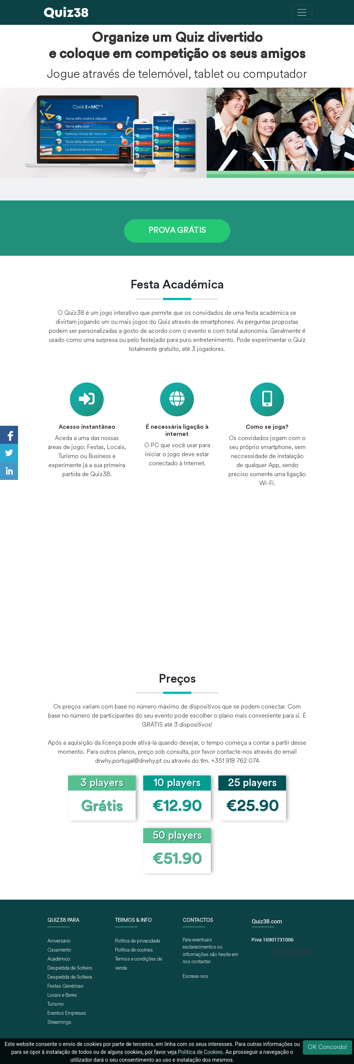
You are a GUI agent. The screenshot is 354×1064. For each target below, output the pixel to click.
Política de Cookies (200, 1052)
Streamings (59, 1022)
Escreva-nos (195, 976)
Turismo (55, 1004)
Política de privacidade (137, 941)
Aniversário (59, 941)
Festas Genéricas (65, 986)
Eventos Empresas (66, 1013)
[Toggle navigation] (301, 12)
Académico (58, 959)
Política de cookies (134, 950)
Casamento (59, 950)
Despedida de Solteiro (69, 968)
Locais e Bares (62, 995)
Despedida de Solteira (69, 977)
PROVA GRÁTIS (177, 231)
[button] (229, 129)
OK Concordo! (327, 1047)
